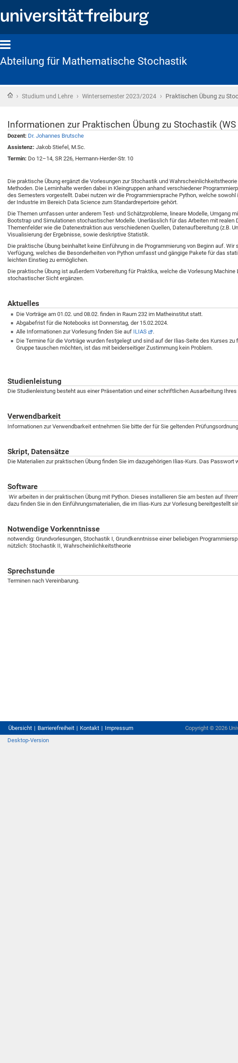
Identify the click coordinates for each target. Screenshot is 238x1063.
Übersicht (20, 728)
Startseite (10, 95)
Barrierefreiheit (56, 728)
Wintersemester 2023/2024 (119, 96)
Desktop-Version (28, 740)
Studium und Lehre (47, 96)
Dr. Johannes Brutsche (56, 135)
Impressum (119, 728)
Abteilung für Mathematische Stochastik (93, 61)
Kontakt (89, 728)
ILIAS (140, 331)
